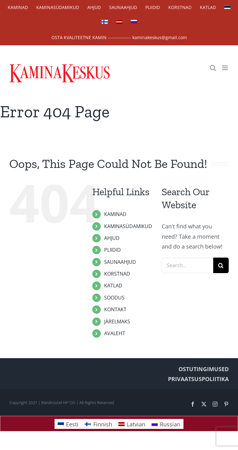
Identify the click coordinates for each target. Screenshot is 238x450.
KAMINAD (115, 214)
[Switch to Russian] (134, 22)
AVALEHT (114, 333)
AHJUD (112, 238)
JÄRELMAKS (117, 321)
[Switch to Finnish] (105, 22)
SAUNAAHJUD (120, 262)
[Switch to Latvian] (119, 22)
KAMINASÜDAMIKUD (128, 226)
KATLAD (113, 285)
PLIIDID (112, 249)
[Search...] (187, 265)
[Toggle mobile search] (213, 68)
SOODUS (114, 297)
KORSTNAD (117, 273)
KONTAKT (115, 309)
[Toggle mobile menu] (225, 68)
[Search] (221, 265)
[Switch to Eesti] (68, 424)
